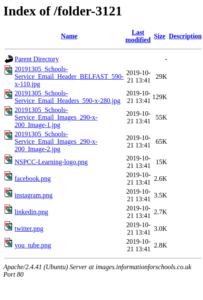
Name (69, 36)
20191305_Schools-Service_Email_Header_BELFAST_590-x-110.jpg (69, 76)
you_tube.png (33, 245)
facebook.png (33, 178)
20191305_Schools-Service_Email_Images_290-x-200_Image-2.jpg (56, 141)
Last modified (137, 36)
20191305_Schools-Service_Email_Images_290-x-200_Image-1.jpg (56, 117)
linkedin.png (31, 211)
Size (159, 36)
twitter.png (29, 228)
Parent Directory (37, 58)
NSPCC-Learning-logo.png (51, 161)
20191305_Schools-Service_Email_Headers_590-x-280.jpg (67, 97)
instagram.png (34, 195)
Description (185, 36)
